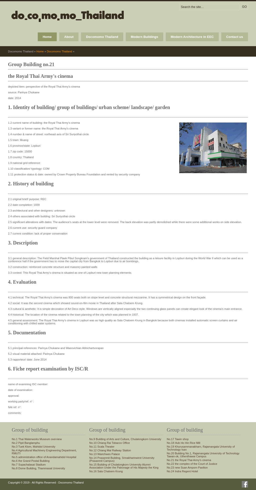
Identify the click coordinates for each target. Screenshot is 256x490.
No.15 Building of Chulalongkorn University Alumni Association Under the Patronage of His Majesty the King (123, 466)
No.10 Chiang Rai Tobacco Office (109, 442)
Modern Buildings (144, 37)
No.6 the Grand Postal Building (31, 460)
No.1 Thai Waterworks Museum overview (37, 439)
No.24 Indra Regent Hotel (182, 471)
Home (47, 37)
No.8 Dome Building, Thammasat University (38, 468)
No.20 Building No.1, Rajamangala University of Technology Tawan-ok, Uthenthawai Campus (203, 455)
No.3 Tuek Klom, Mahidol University (33, 446)
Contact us (234, 37)
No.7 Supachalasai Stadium (29, 464)
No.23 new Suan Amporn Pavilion (187, 467)
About (69, 37)
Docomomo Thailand (102, 37)
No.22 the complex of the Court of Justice (192, 463)
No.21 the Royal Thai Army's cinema (189, 460)
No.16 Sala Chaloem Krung (106, 471)
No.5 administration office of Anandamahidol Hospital (44, 457)
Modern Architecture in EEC (192, 37)
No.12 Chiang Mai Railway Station (110, 450)
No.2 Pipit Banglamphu (26, 442)
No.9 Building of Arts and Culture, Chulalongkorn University (125, 439)
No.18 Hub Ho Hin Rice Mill (183, 442)
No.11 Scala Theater (101, 446)
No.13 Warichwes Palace (104, 454)
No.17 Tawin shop (177, 439)
